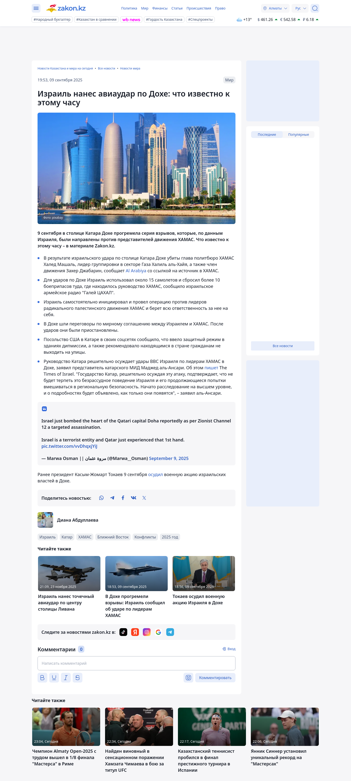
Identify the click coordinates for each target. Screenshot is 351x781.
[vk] (133, 498)
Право (220, 8)
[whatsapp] (101, 498)
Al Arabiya (136, 270)
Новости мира (130, 68)
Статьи (177, 8)
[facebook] (122, 498)
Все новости (106, 68)
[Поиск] (315, 8)
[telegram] (112, 498)
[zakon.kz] (66, 8)
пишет (211, 368)
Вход (231, 648)
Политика (129, 8)
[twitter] (144, 498)
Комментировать (215, 677)
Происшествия (198, 8)
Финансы (160, 8)
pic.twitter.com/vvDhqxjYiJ (69, 446)
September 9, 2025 (168, 458)
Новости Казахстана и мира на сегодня (65, 68)
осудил (155, 474)
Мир (144, 8)
